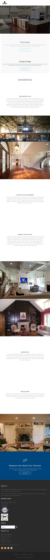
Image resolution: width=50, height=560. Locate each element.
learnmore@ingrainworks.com (12, 544)
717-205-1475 (8, 543)
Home (3, 26)
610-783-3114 (7, 537)
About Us (17, 554)
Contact (31, 554)
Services (24, 554)
